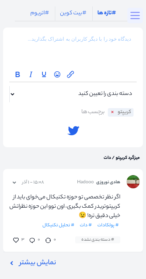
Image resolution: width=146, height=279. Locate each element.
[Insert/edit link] (70, 74)
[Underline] (44, 74)
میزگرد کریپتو (127, 158)
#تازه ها (106, 13)
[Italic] (30, 74)
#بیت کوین (73, 13)
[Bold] (17, 74)
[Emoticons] (57, 74)
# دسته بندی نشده (97, 239)
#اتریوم (39, 13)
